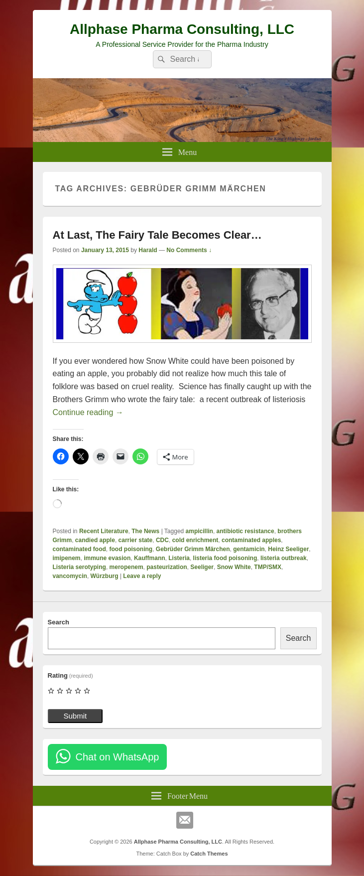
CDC (162, 540)
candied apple (95, 540)
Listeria (179, 558)
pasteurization (166, 567)
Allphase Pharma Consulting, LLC (182, 29)
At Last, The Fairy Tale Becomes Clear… (157, 235)
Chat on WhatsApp (117, 756)
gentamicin (248, 549)
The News (145, 531)
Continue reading (88, 412)
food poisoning (131, 549)
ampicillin (199, 531)
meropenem (126, 567)
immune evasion (107, 558)
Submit (75, 716)
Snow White (234, 567)
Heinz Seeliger (288, 549)
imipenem (67, 558)
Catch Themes (209, 854)
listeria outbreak (283, 558)
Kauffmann (149, 558)
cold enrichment (195, 540)
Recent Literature (103, 531)
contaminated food (79, 549)
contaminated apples (251, 540)
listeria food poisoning (225, 558)
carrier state (136, 540)
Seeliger (202, 567)
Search (58, 622)
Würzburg (105, 576)
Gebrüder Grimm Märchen (193, 549)
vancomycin (70, 576)
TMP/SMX (267, 567)
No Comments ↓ (189, 250)
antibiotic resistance (245, 531)
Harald (147, 250)
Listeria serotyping (79, 567)
